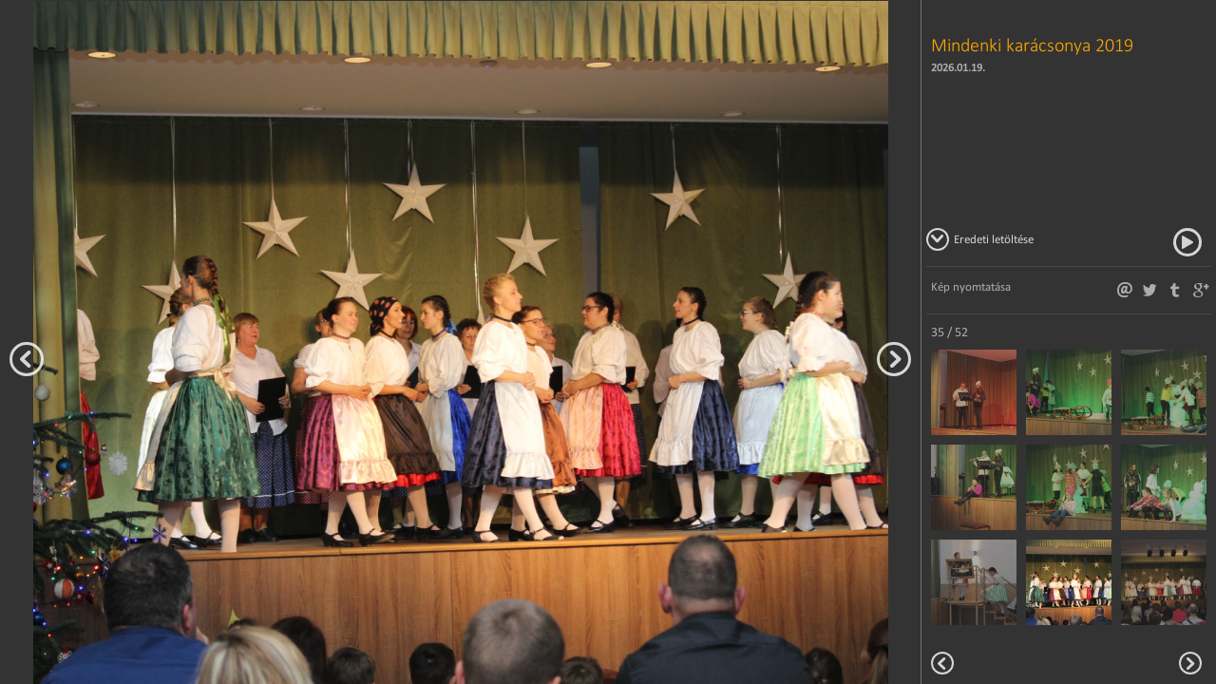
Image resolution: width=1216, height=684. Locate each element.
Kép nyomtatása (971, 286)
